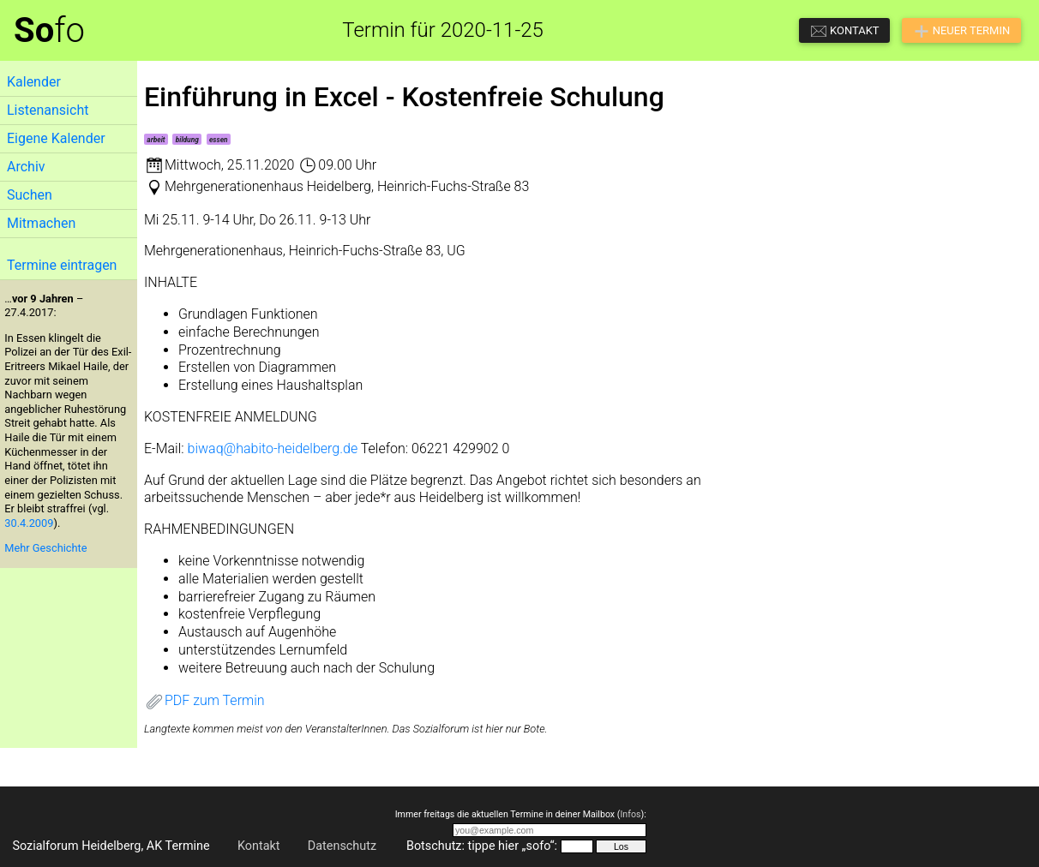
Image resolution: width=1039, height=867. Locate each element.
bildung (187, 139)
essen (218, 139)
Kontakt (258, 846)
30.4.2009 (28, 523)
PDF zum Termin (204, 700)
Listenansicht (47, 110)
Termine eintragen (62, 265)
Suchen (29, 195)
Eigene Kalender (56, 138)
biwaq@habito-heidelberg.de (273, 448)
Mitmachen (41, 223)
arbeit (156, 139)
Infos (630, 814)
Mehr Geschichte (45, 547)
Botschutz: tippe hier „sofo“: (481, 846)
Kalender (34, 82)
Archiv (26, 166)
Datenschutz (342, 846)
